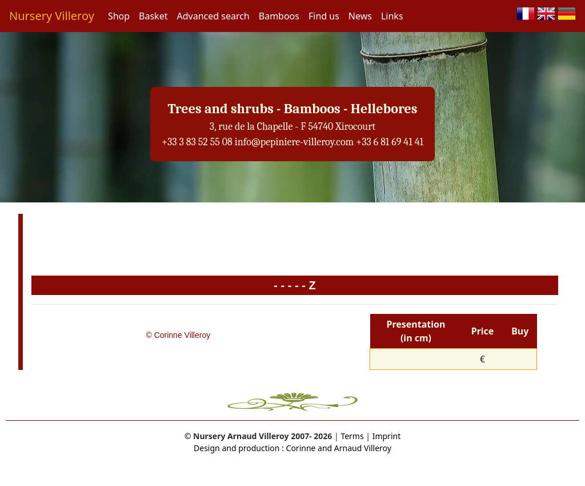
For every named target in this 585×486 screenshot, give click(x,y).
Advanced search (213, 16)
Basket (153, 16)
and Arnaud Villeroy (353, 448)
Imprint (386, 436)
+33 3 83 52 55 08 (197, 142)
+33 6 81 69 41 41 (389, 142)
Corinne (300, 448)
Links (392, 16)
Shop (119, 16)
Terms (351, 436)
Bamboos (279, 16)
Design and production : (239, 448)
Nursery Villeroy (51, 15)
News (360, 16)
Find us (323, 16)
